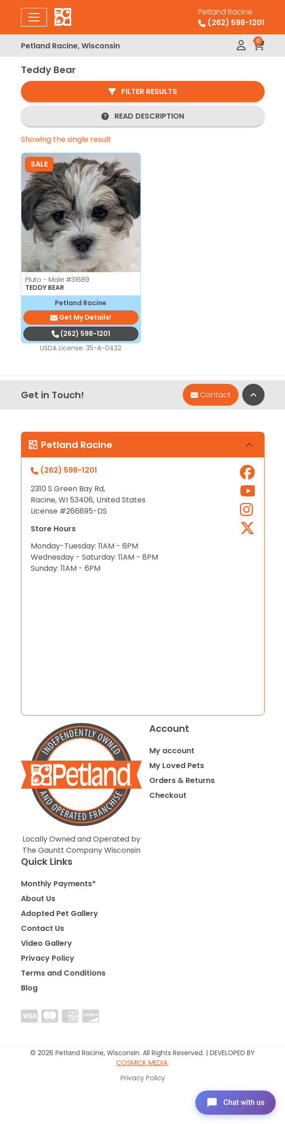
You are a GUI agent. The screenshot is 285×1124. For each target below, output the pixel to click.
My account (171, 750)
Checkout (167, 795)
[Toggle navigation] (34, 17)
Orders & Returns (182, 780)
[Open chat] (235, 1103)
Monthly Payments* (58, 883)
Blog (29, 988)
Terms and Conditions (63, 973)
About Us (38, 898)
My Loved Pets (176, 765)
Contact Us (42, 928)
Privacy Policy (47, 958)
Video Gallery (46, 943)
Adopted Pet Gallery (59, 913)
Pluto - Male (57, 279)
